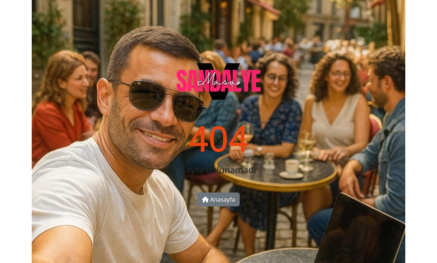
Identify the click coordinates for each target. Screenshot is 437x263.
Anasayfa (218, 199)
